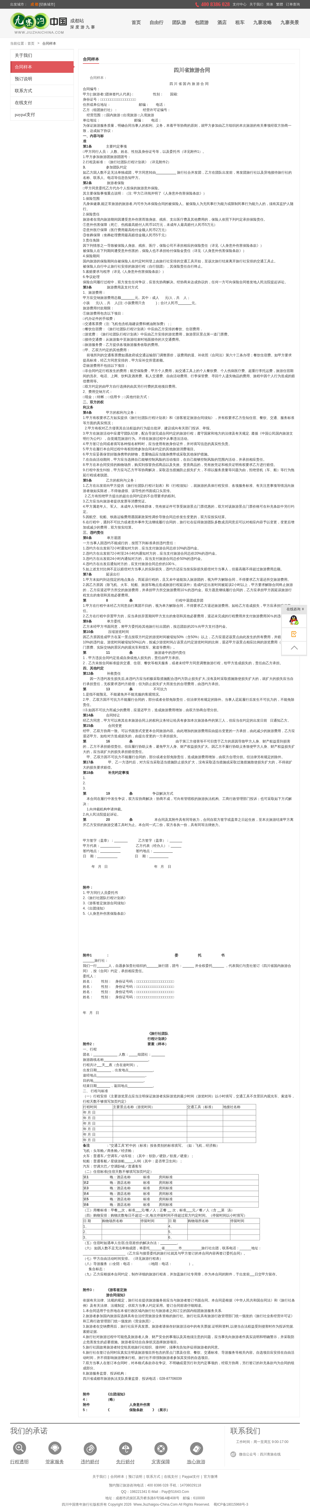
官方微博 (211, 1477)
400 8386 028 (215, 4)
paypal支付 (22, 114)
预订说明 (21, 79)
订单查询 (293, 4)
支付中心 (240, 4)
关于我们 (256, 4)
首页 (31, 43)
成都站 (77, 20)
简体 (269, 4)
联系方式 (21, 91)
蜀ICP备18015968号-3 (231, 1504)
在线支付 (21, 102)
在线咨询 (295, 609)
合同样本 (21, 67)
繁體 (279, 4)
